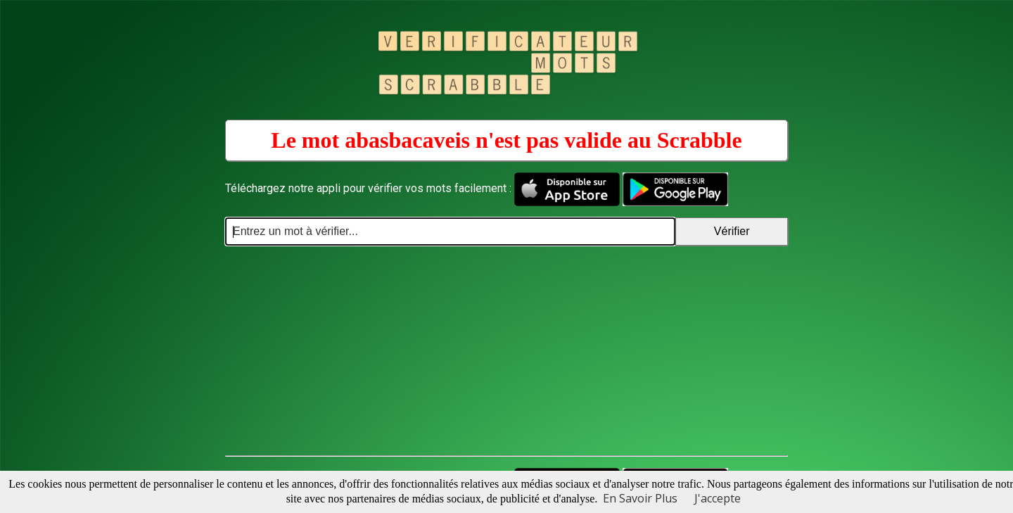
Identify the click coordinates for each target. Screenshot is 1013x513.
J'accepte (717, 498)
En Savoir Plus (640, 498)
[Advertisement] (506, 351)
